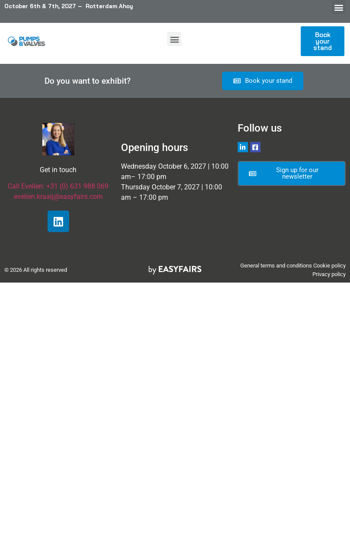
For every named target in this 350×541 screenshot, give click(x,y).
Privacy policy (329, 274)
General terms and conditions (276, 265)
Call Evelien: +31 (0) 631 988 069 (58, 186)
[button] (338, 7)
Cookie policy (329, 265)
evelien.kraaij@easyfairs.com (58, 196)
